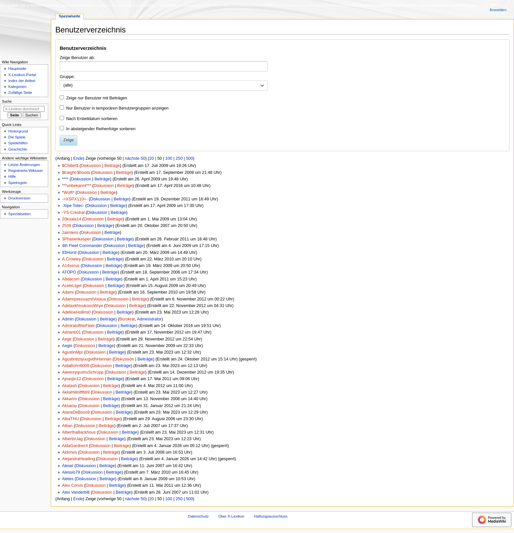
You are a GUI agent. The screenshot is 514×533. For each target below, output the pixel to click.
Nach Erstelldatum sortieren (92, 118)
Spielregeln (17, 183)
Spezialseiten (19, 214)
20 (151, 158)
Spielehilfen (18, 143)
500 (189, 158)
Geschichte (17, 149)
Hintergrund (18, 131)
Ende (78, 158)
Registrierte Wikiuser (25, 171)
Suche (7, 101)
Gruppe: (67, 76)
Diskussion (91, 165)
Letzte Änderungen (24, 165)
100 (168, 158)
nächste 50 (135, 158)
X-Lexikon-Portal (22, 75)
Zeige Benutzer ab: (77, 57)
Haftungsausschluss (270, 516)
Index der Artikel (21, 81)
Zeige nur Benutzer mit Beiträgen (96, 98)
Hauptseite (17, 69)
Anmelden (498, 10)
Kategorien (17, 87)
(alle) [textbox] (67, 85)
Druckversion (19, 198)
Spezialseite (69, 16)
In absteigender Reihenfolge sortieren (101, 129)
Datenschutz (198, 516)
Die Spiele (16, 137)
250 (179, 158)
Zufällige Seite (20, 92)
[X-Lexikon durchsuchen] (24, 109)
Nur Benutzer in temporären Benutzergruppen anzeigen (117, 108)
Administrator (149, 319)
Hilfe (12, 176)
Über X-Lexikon (231, 516)
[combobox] (164, 66)
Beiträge (112, 165)
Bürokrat (127, 319)
